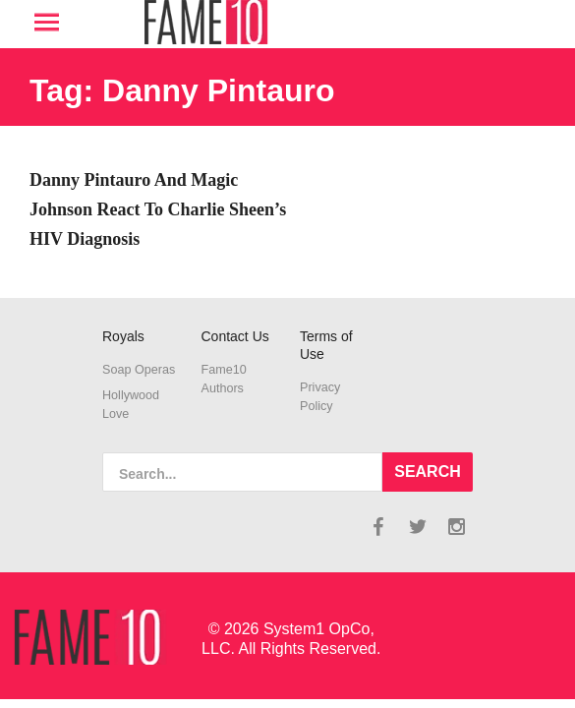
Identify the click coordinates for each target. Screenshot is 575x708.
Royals (123, 336)
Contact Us (235, 336)
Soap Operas (138, 370)
